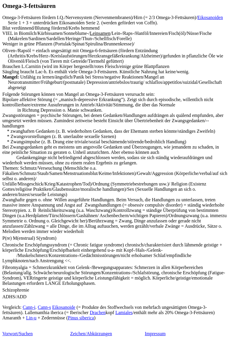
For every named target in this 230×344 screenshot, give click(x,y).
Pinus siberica (81, 317)
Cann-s (44, 307)
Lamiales (124, 312)
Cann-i (29, 307)
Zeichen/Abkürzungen (91, 333)
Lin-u (31, 317)
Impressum (155, 333)
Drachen (98, 312)
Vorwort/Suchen (17, 333)
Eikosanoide (63, 307)
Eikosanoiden (210, 17)
